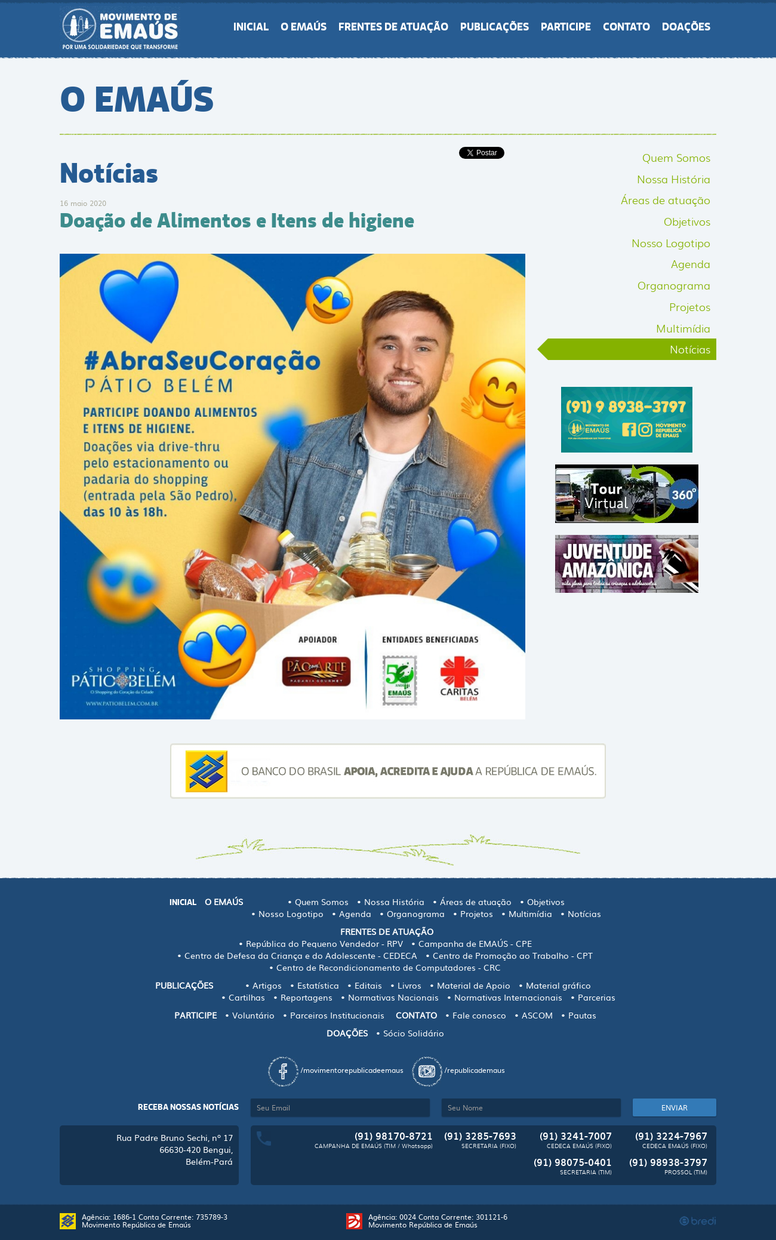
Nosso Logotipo (671, 242)
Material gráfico (558, 985)
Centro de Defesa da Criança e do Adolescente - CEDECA (300, 955)
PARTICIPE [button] (566, 26)
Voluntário (253, 1015)
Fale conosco (479, 1015)
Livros (409, 985)
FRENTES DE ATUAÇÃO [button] (393, 26)
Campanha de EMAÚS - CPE (475, 943)
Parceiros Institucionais (337, 1015)
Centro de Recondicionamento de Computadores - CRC (388, 967)
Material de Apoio (473, 985)
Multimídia (683, 328)
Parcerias (596, 997)
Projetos (689, 306)
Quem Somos (676, 157)
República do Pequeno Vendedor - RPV (324, 943)
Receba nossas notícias (188, 1107)
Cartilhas (247, 997)
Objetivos (687, 221)
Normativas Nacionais (393, 997)
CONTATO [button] (626, 26)
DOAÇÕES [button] (686, 26)
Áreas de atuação (665, 199)
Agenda (690, 263)
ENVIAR (674, 1107)
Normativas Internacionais (508, 997)
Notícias (690, 348)
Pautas (582, 1015)
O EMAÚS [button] (304, 26)
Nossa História (673, 178)
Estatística (318, 985)
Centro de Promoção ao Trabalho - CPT (513, 955)
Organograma (674, 285)
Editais (368, 985)
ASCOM (537, 1015)
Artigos (267, 985)
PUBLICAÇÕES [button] (494, 26)
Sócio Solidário (413, 1033)
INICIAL (251, 26)
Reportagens (306, 997)
